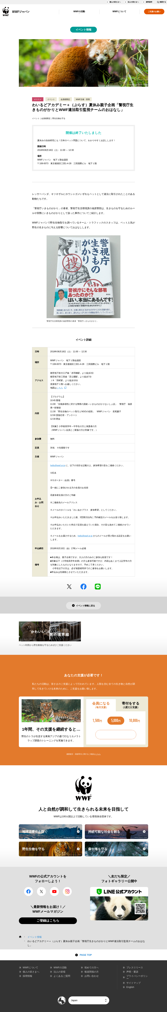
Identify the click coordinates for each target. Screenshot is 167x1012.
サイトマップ (133, 983)
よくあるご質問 (62, 976)
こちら (60, 388)
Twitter (69, 586)
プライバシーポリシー (137, 977)
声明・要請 (132, 971)
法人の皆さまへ (133, 2)
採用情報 (27, 976)
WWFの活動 (79, 11)
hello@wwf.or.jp (57, 465)
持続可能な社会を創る (117, 834)
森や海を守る (117, 851)
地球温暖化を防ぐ (52, 834)
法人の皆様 (59, 971)
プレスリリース (134, 967)
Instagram (67, 891)
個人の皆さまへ (115, 2)
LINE (97, 586)
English (130, 987)
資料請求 (149, 2)
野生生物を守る (52, 851)
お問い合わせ (91, 976)
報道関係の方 (91, 971)
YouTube (54, 891)
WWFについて (119, 11)
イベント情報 (83, 29)
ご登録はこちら (48, 920)
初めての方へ (91, 967)
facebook (83, 586)
